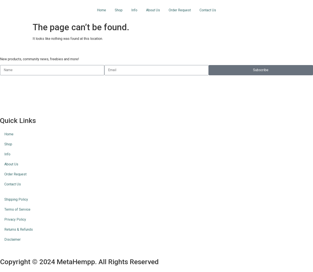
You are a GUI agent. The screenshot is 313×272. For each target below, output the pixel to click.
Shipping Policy (16, 199)
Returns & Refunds (18, 229)
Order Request (180, 10)
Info (134, 10)
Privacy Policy (15, 219)
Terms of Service (17, 209)
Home (101, 10)
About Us (153, 10)
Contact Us (208, 10)
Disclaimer (12, 239)
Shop (119, 10)
